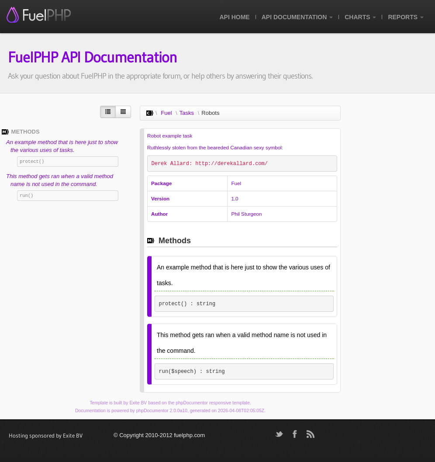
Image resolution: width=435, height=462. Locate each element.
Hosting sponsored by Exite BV (46, 435)
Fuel (166, 113)
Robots (210, 113)
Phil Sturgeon (246, 214)
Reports (406, 17)
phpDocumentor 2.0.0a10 (161, 410)
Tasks (187, 113)
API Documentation (297, 17)
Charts (360, 17)
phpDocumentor (192, 402)
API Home (234, 17)
